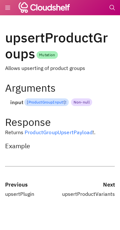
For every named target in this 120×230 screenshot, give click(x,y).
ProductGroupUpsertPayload (58, 132)
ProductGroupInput (45, 102)
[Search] (112, 7)
